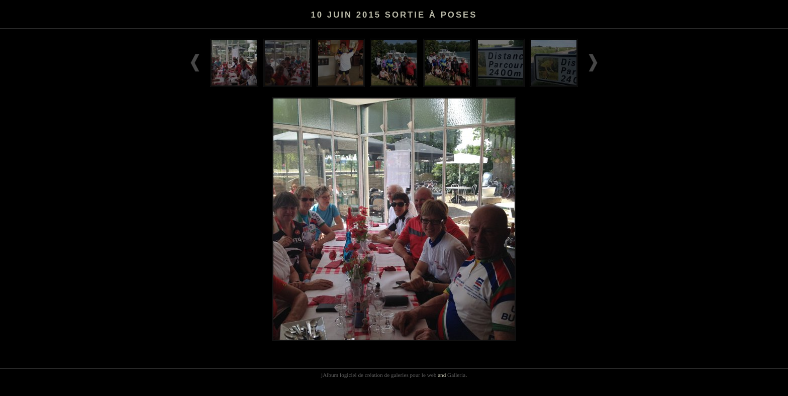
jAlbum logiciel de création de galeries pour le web (378, 375)
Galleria (456, 375)
